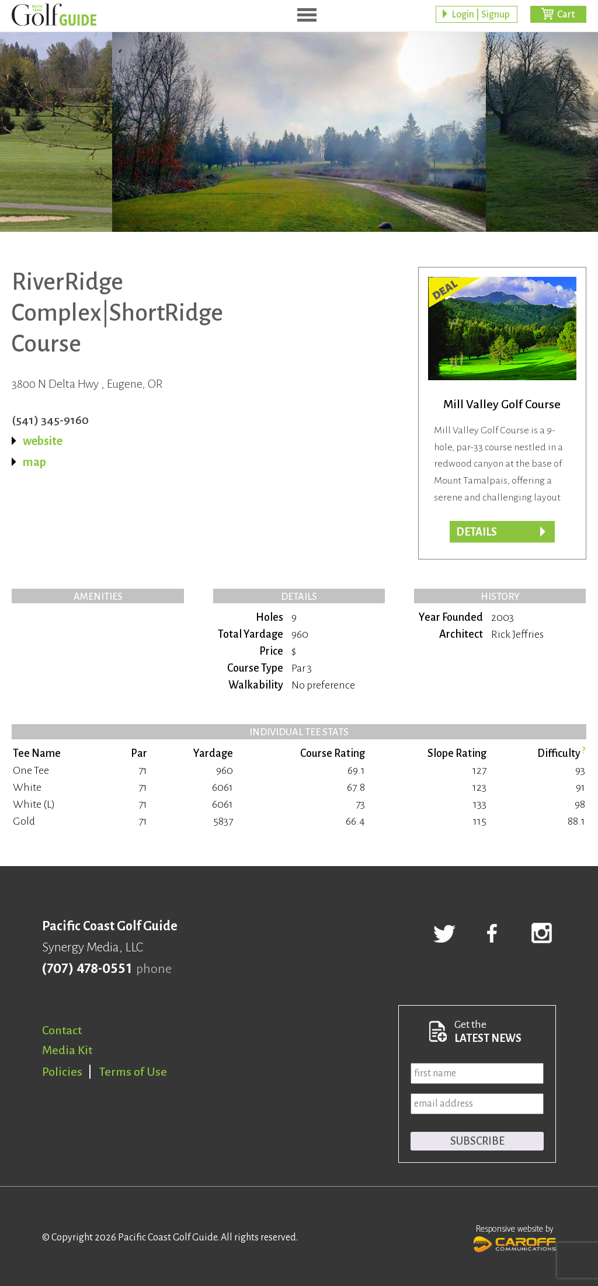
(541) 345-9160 (50, 419)
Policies (62, 1071)
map (34, 462)
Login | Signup (480, 14)
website (42, 441)
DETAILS (476, 532)
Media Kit (67, 1050)
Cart (566, 14)
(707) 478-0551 (86, 969)
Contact (62, 1030)
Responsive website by (515, 1237)
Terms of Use (133, 1071)
